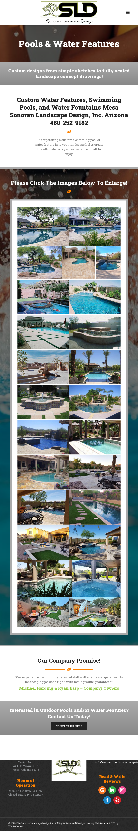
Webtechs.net (15, 826)
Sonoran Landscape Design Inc (37, 823)
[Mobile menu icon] (128, 12)
